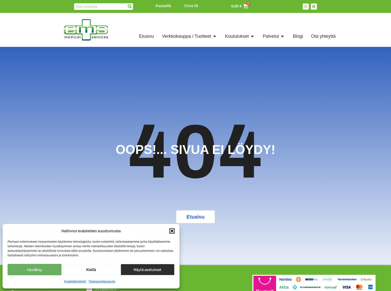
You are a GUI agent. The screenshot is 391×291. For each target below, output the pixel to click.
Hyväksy (34, 270)
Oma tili (191, 6)
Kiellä (91, 270)
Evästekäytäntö (75, 281)
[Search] (129, 6)
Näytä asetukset (147, 270)
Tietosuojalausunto (102, 281)
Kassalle (163, 6)
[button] (172, 231)
